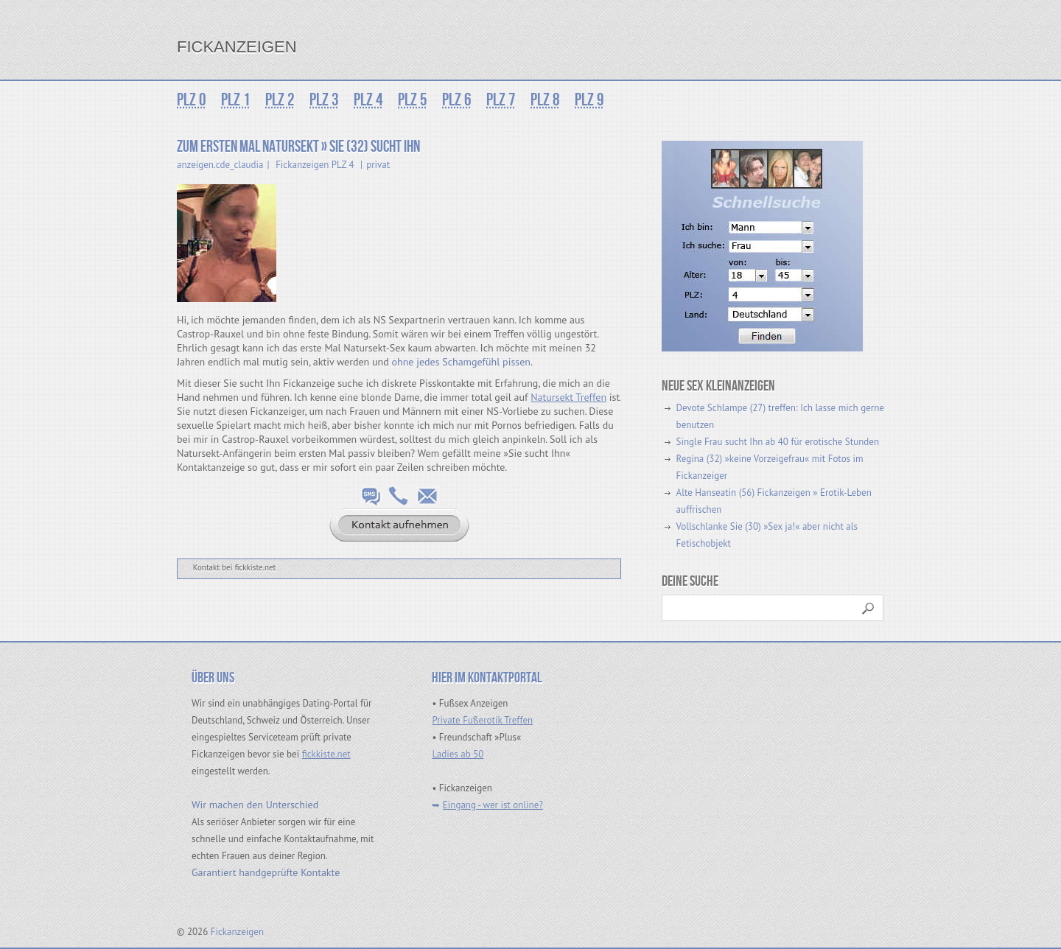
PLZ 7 (501, 100)
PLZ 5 (412, 100)
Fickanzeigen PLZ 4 (315, 164)
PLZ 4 (368, 100)
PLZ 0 (191, 100)
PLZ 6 (457, 100)
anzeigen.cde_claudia (220, 164)
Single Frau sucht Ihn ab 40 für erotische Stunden (777, 441)
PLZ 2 (280, 100)
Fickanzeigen (237, 47)
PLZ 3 (324, 100)
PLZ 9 (589, 100)
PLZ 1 (236, 100)
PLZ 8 (545, 100)
